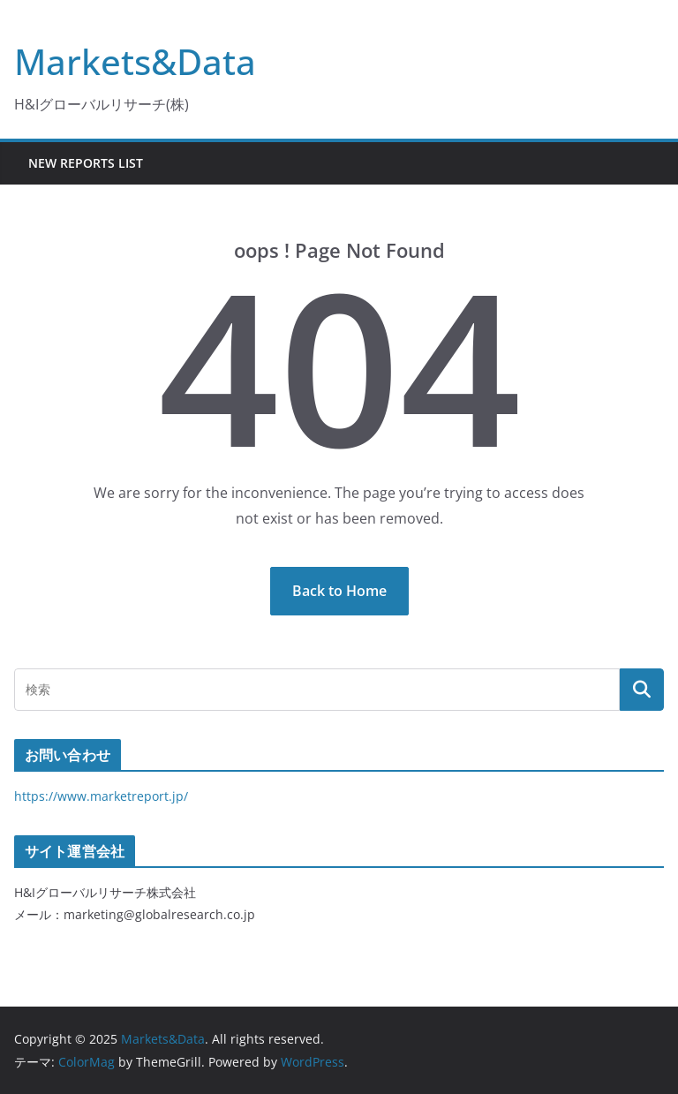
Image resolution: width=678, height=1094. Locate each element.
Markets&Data (135, 61)
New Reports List (85, 163)
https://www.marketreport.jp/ (101, 796)
